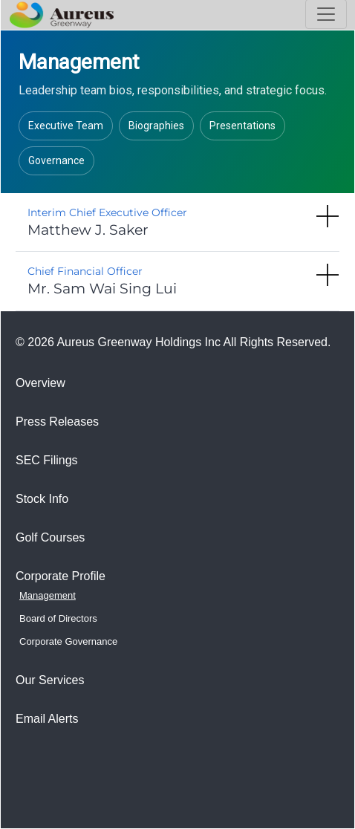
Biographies (156, 125)
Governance (56, 160)
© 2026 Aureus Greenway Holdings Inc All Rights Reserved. (173, 342)
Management (47, 595)
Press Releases (57, 421)
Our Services (50, 680)
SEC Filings (47, 460)
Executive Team (65, 125)
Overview (40, 383)
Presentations (242, 125)
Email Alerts (47, 718)
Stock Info (42, 498)
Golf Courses (50, 537)
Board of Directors (58, 618)
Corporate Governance (68, 641)
